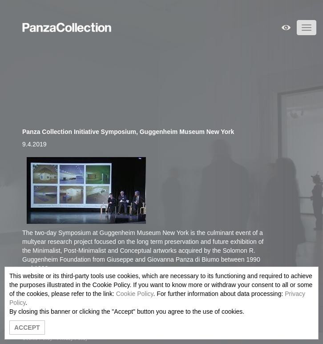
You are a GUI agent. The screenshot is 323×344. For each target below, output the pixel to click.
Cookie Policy (134, 293)
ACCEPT (27, 327)
